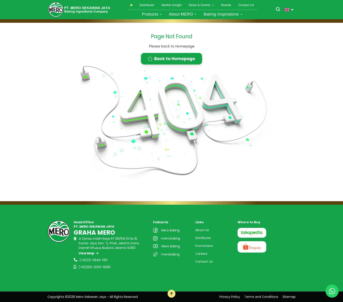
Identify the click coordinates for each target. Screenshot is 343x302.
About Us (202, 230)
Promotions (204, 246)
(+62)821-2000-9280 (95, 267)
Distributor (147, 5)
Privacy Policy (229, 297)
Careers (201, 253)
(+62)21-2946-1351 (93, 260)
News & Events (201, 5)
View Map (88, 253)
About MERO (183, 14)
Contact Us (246, 5)
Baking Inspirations (223, 14)
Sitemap (289, 297)
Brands (226, 5)
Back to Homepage (171, 59)
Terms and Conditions (261, 297)
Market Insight (171, 5)
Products (152, 14)
